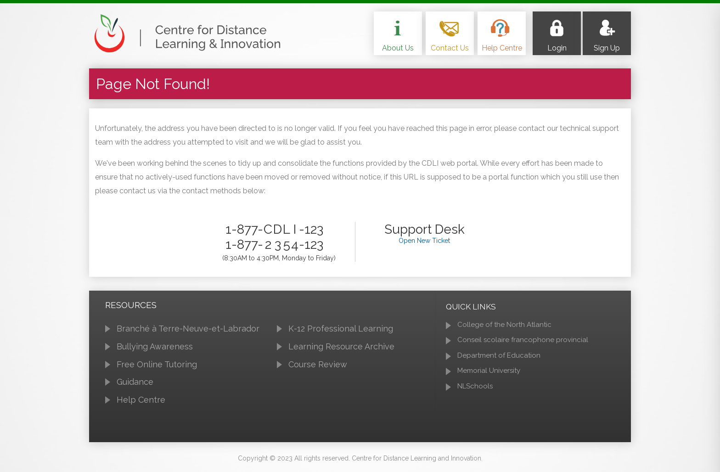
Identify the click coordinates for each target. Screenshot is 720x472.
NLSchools (475, 386)
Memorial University (488, 370)
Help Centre (141, 400)
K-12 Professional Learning (340, 328)
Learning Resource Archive (341, 346)
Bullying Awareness (155, 346)
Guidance (135, 382)
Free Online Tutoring (157, 364)
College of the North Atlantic (504, 324)
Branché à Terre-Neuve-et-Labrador (188, 328)
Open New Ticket (424, 240)
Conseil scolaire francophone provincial (522, 340)
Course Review (317, 364)
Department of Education (498, 355)
